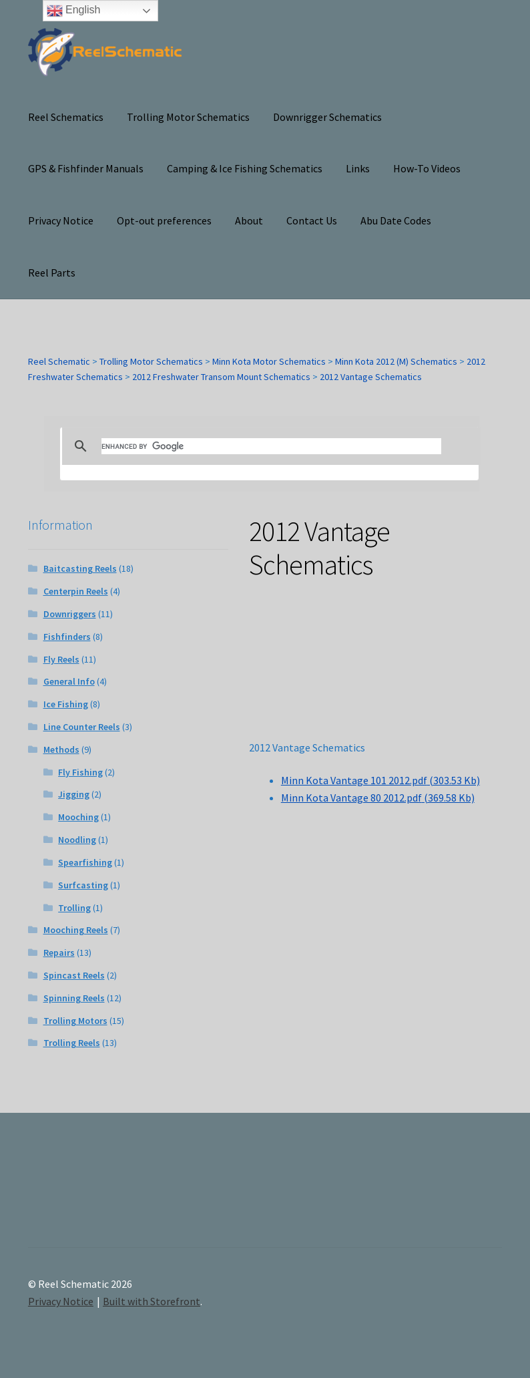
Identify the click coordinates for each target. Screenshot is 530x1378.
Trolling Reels (71, 1043)
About (249, 220)
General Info (69, 681)
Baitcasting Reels (80, 568)
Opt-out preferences (164, 220)
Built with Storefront (151, 1301)
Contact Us (311, 220)
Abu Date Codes (395, 220)
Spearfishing (85, 862)
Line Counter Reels (81, 727)
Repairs (59, 952)
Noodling (77, 840)
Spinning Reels (74, 998)
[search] (271, 446)
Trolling (74, 908)
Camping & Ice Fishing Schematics (244, 168)
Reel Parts (51, 272)
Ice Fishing (65, 704)
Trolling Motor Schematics (188, 117)
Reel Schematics (65, 117)
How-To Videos (427, 168)
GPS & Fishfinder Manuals (86, 168)
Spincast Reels (74, 975)
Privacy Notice (60, 220)
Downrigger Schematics (327, 117)
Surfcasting (83, 885)
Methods (61, 749)
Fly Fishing (80, 772)
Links (358, 168)
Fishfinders (67, 637)
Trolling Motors (75, 1021)
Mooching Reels (75, 930)
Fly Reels (61, 659)
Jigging (73, 794)
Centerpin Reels (75, 591)
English (74, 11)
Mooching (78, 817)
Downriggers (69, 614)
